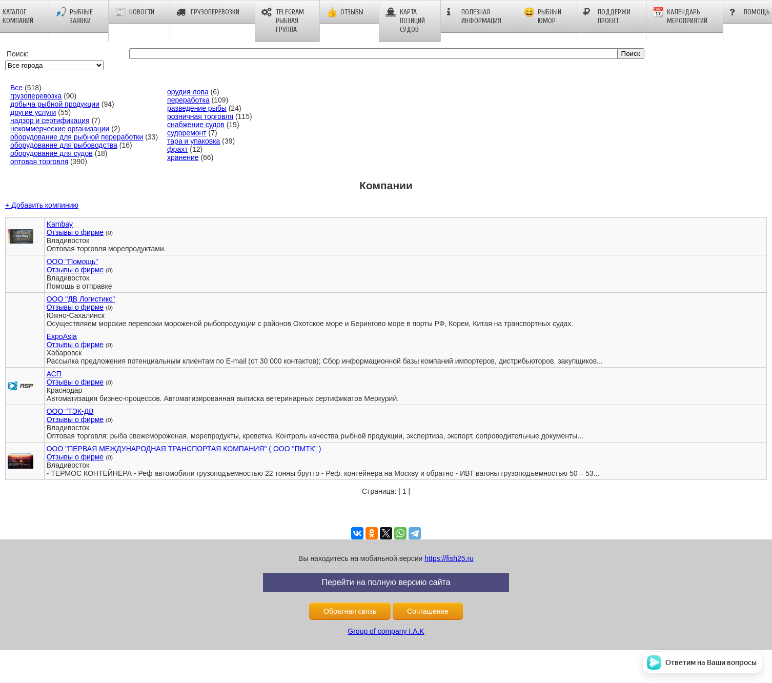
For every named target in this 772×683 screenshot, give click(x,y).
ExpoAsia (62, 336)
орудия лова (188, 92)
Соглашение (428, 611)
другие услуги (33, 112)
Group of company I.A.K (386, 631)
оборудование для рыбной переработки (76, 137)
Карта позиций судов (405, 21)
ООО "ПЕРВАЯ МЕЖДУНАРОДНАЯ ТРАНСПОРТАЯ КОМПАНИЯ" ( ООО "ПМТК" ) (184, 449)
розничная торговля (200, 116)
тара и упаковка (193, 141)
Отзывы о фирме (75, 232)
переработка (188, 100)
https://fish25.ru (449, 558)
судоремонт (187, 133)
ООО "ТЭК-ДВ (70, 411)
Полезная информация (474, 16)
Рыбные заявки (74, 16)
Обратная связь (349, 611)
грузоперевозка (36, 96)
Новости (134, 12)
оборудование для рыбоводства (63, 145)
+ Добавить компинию (41, 205)
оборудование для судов (51, 153)
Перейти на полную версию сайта (385, 582)
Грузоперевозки (207, 12)
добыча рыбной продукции (54, 104)
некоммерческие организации (59, 129)
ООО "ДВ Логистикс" (81, 299)
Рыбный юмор (542, 16)
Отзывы (344, 12)
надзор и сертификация (50, 120)
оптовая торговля (39, 161)
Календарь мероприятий (680, 16)
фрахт (177, 149)
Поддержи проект (607, 16)
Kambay (60, 224)
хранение (182, 157)
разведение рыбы (197, 108)
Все (16, 88)
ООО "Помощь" (72, 261)
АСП (54, 374)
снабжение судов (196, 124)
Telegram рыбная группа (282, 21)
